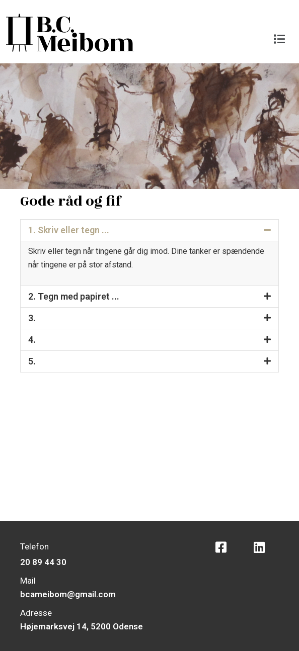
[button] (279, 39)
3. (32, 318)
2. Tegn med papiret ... (73, 296)
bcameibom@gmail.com (68, 594)
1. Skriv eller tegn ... (68, 230)
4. (32, 339)
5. (32, 361)
